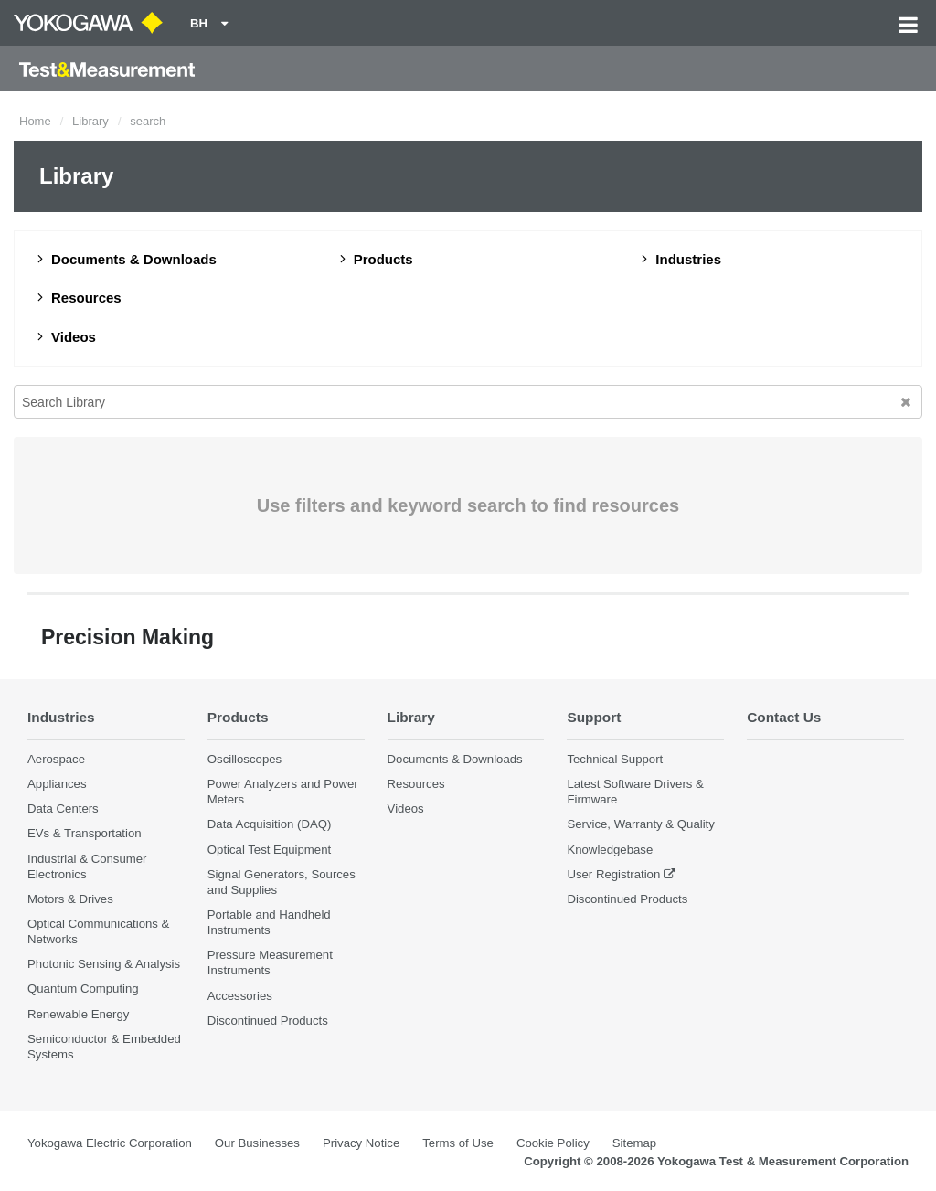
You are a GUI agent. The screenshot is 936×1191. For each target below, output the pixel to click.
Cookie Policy (553, 1143)
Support (594, 717)
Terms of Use (458, 1143)
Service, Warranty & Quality (640, 824)
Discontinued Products (267, 1020)
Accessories (239, 996)
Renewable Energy (78, 1014)
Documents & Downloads (455, 759)
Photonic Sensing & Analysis (103, 964)
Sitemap (634, 1143)
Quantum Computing (83, 988)
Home (35, 121)
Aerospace (56, 759)
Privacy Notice (361, 1143)
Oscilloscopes (244, 759)
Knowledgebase (610, 849)
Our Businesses (257, 1143)
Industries (61, 717)
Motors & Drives (70, 899)
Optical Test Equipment (269, 849)
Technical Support (615, 759)
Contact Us (784, 717)
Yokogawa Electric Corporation (109, 1143)
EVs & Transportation (84, 833)
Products (238, 717)
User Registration (613, 874)
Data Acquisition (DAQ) (269, 824)
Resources (416, 784)
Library (90, 121)
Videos (406, 808)
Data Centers (63, 808)
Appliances (57, 784)
